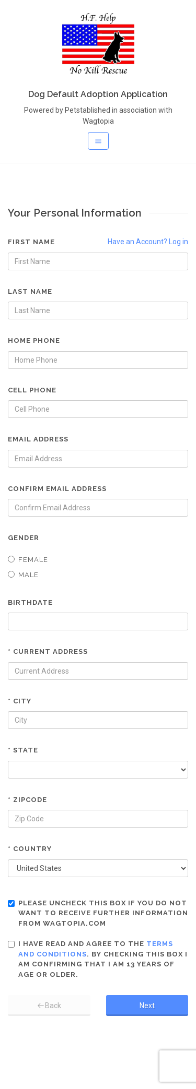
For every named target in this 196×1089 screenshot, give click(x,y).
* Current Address (48, 651)
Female (28, 560)
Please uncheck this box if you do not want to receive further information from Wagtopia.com (98, 913)
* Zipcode (27, 800)
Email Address (38, 439)
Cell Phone (32, 390)
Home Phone (34, 340)
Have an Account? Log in (148, 241)
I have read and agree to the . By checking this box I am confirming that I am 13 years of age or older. (98, 959)
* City (19, 701)
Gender (23, 538)
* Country (30, 849)
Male (23, 575)
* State (23, 750)
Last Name (30, 291)
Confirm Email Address (57, 489)
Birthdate (30, 602)
